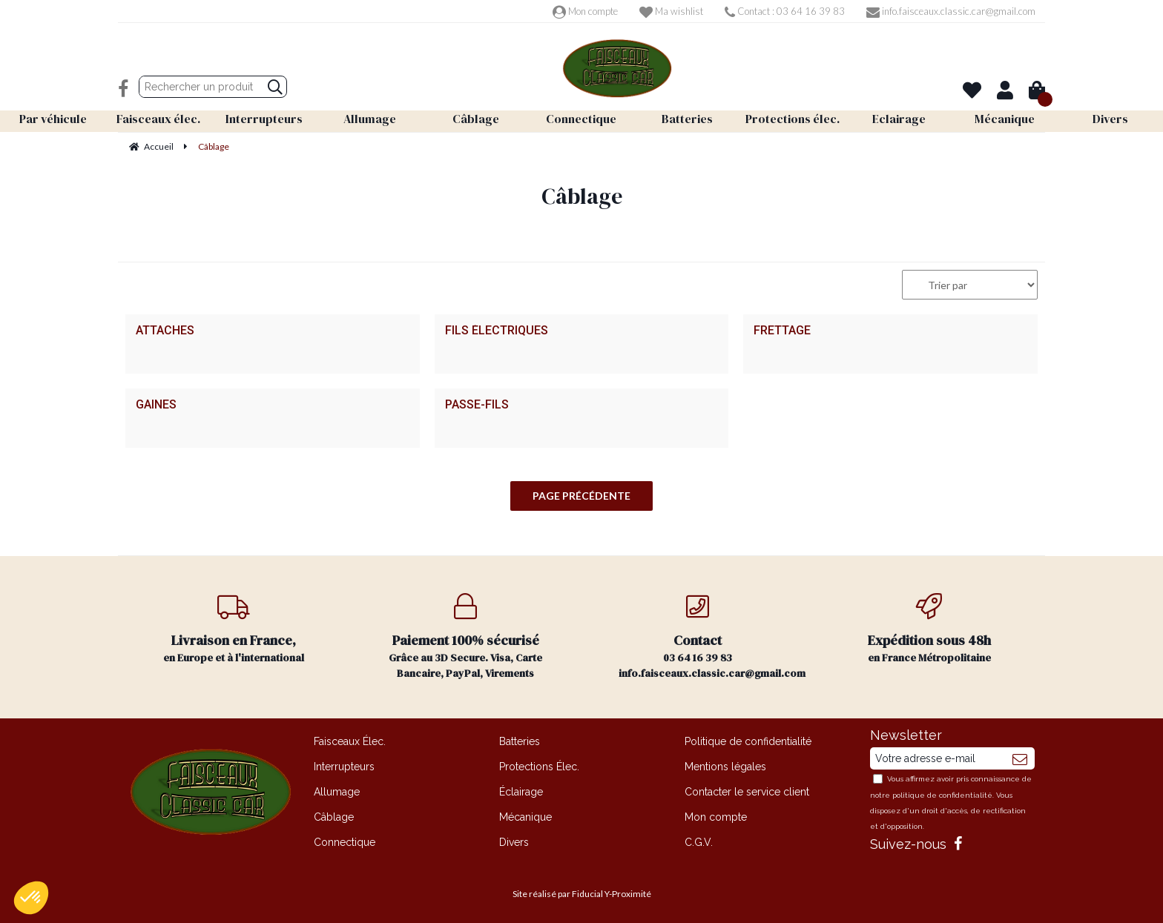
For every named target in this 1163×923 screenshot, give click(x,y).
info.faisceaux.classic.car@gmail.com (950, 11)
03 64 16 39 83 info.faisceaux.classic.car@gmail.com (712, 637)
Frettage (782, 331)
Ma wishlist (671, 11)
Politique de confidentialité (748, 741)
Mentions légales (725, 767)
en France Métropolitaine (930, 629)
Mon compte (585, 11)
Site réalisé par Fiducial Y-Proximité (582, 893)
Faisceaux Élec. (350, 741)
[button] (31, 898)
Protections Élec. (539, 767)
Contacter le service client (747, 792)
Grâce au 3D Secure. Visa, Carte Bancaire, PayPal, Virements (466, 637)
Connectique (344, 842)
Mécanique (525, 817)
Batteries (519, 741)
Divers (514, 842)
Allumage (337, 792)
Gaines (156, 405)
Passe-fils (477, 405)
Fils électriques (496, 331)
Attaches (165, 331)
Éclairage (521, 792)
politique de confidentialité (942, 795)
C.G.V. (699, 842)
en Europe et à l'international (234, 629)
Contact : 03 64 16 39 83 (785, 11)
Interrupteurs (344, 767)
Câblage (334, 817)
